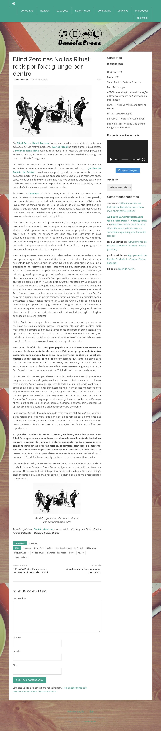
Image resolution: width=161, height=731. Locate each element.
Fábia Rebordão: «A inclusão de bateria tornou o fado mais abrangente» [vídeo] (125, 207)
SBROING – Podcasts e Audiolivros (125, 118)
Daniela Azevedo (20, 79)
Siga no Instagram (128, 170)
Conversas (27, 11)
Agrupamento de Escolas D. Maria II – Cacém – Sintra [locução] (127, 245)
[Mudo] (138, 159)
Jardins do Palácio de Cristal (69, 548)
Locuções (62, 11)
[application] (127, 151)
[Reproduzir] (111, 159)
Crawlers (33, 193)
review (81, 552)
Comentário (19, 598)
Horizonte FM (114, 71)
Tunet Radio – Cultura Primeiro (124, 82)
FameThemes (89, 721)
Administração (75, 711)
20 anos (27, 548)
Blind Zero (23, 143)
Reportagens (83, 11)
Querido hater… (127, 268)
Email (17, 651)
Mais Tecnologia (116, 87)
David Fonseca (41, 143)
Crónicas (123, 11)
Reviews (45, 11)
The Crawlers (20, 557)
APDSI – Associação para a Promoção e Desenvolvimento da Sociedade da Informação (127, 95)
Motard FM (113, 77)
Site (15, 665)
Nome (17, 637)
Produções (141, 11)
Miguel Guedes (21, 552)
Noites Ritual (60, 146)
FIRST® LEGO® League (119, 113)
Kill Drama (91, 548)
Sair (91, 711)
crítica (50, 548)
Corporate (104, 11)
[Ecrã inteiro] (143, 159)
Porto (72, 552)
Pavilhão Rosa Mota (27, 150)
